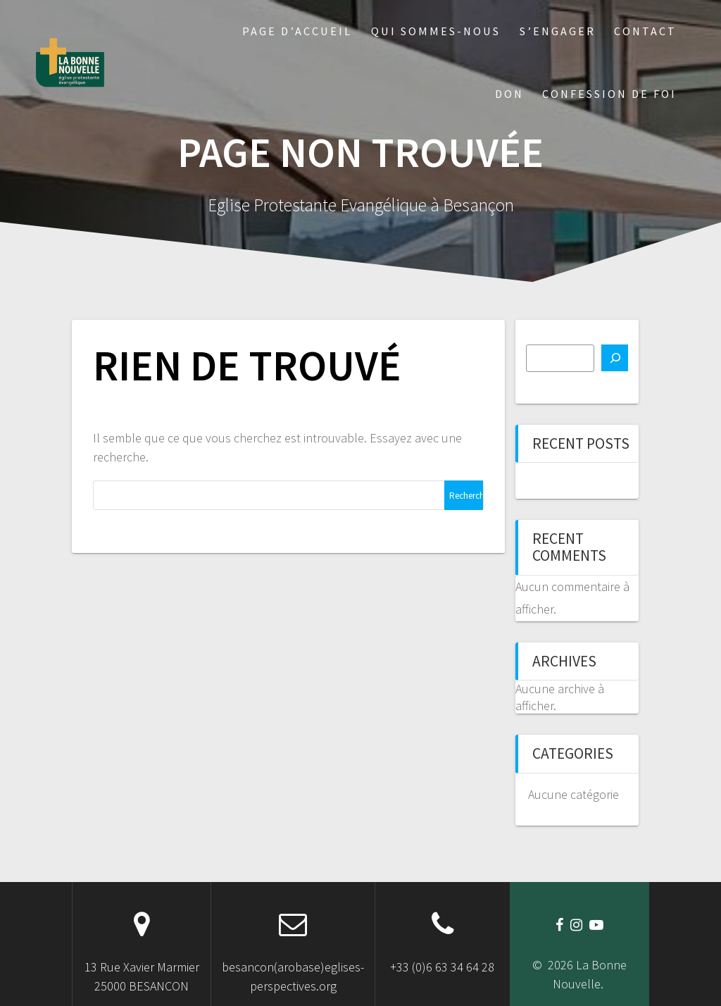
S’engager (558, 31)
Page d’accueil (297, 31)
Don (509, 94)
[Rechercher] (614, 357)
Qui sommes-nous (436, 31)
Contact (645, 31)
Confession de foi (609, 94)
